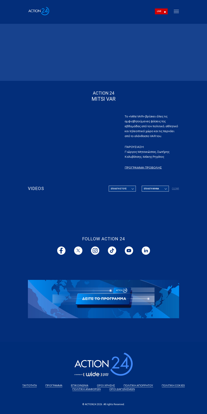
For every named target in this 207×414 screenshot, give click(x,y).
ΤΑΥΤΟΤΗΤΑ (29, 385)
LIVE (159, 11)
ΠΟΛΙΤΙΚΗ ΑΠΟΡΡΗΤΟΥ (138, 385)
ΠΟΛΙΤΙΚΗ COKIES (173, 385)
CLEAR (175, 188)
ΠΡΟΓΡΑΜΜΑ (53, 385)
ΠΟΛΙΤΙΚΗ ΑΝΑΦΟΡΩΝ (86, 389)
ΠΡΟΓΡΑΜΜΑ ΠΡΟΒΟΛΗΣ (143, 167)
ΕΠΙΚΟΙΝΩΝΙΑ (79, 385)
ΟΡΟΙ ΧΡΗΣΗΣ (106, 385)
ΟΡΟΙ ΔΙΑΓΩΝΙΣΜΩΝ (122, 389)
